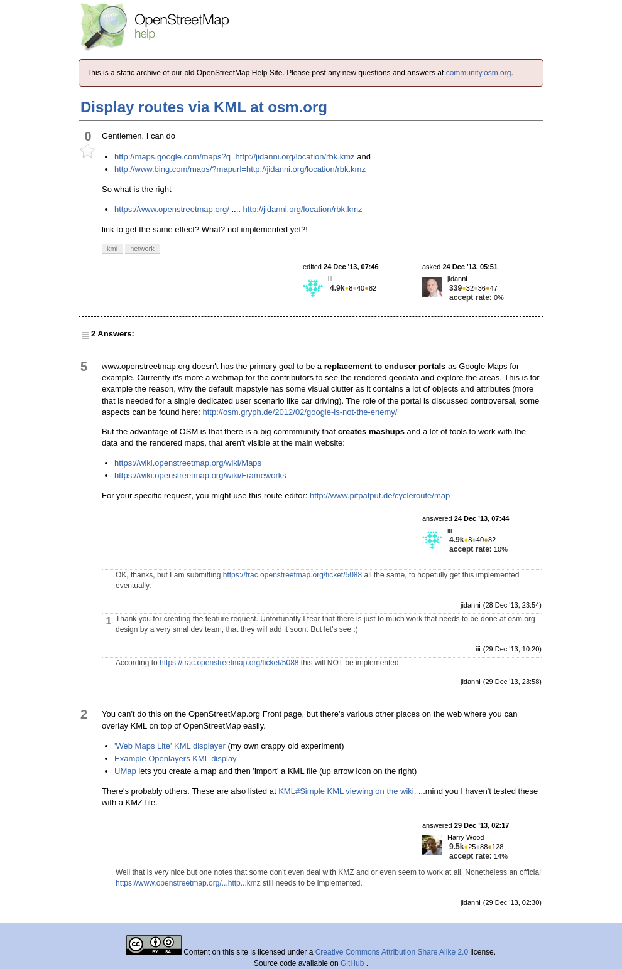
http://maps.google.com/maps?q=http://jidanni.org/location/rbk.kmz (234, 156)
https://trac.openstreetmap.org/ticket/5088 (292, 574)
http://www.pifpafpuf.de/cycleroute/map (380, 495)
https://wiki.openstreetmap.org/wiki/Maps (187, 463)
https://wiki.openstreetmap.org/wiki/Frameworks (200, 475)
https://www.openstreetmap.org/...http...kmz (188, 883)
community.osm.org (478, 72)
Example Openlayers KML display (175, 758)
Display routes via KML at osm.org (203, 107)
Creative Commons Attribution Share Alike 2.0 (391, 952)
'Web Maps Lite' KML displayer (170, 746)
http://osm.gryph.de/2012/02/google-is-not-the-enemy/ (299, 412)
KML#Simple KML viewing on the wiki (346, 791)
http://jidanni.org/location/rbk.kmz (302, 209)
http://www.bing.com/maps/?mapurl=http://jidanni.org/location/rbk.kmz (240, 169)
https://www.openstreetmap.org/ (171, 209)
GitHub (353, 963)
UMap (125, 771)
